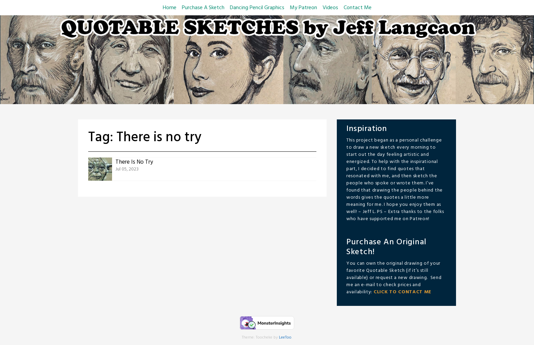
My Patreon (303, 7)
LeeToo (285, 337)
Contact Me (358, 7)
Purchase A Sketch (203, 7)
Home (169, 7)
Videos (330, 7)
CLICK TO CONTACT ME (402, 292)
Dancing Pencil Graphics (257, 7)
